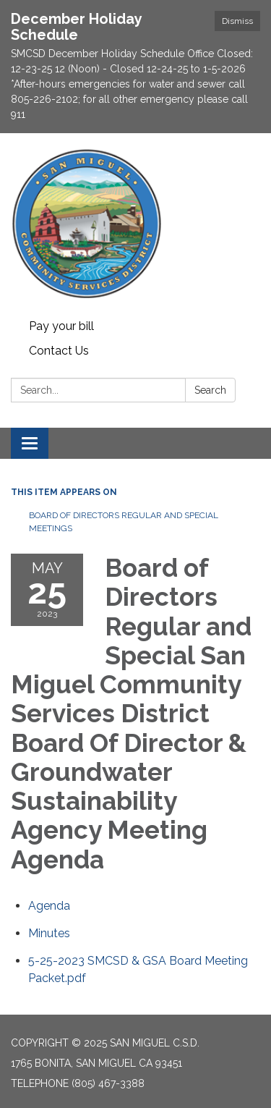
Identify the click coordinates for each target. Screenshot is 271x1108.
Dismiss (237, 21)
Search (210, 390)
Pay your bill (61, 326)
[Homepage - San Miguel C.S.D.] (135, 224)
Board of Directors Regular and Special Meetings (123, 521)
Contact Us (59, 351)
